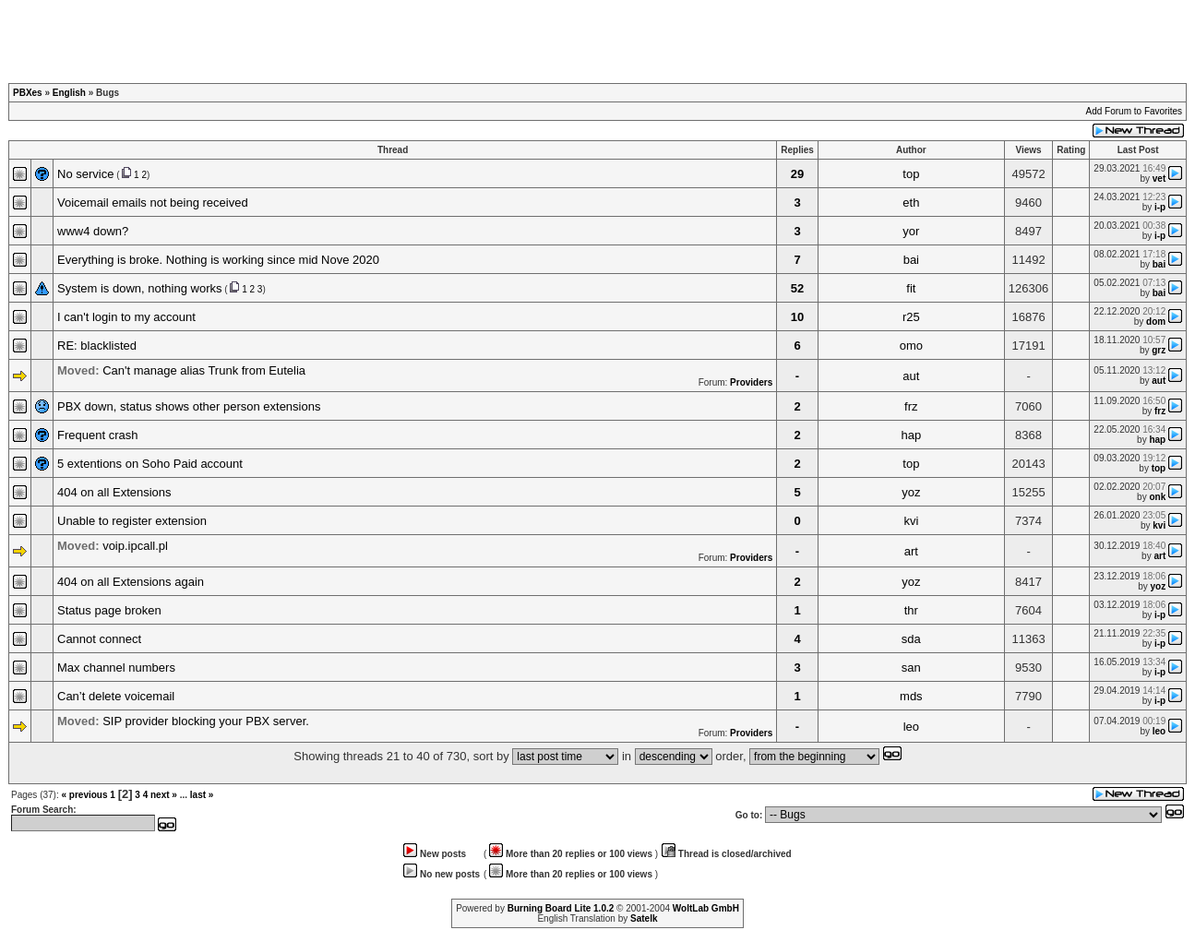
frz (910, 406)
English (69, 93)
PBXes (27, 93)
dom (1155, 321)
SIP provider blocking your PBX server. (205, 721)
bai (911, 260)
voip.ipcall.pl (135, 546)
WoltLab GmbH (706, 908)
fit (910, 288)
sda (911, 639)
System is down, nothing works (139, 288)
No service (85, 174)
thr (911, 610)
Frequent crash (97, 435)
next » (163, 795)
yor (910, 231)
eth (910, 202)
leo (911, 726)
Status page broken (109, 610)
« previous (84, 795)
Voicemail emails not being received (152, 202)
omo (911, 345)
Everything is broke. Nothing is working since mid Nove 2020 (218, 260)
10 (797, 317)
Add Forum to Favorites (1134, 111)
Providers (751, 382)
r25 (911, 317)
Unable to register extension (132, 521)
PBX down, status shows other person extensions (188, 406)
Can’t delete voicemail (115, 696)
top (910, 174)
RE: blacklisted (97, 345)
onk (1157, 497)
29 (797, 174)
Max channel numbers (116, 667)
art (911, 551)
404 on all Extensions (114, 492)
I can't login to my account (126, 317)
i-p (1159, 207)
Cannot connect (99, 639)
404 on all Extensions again (130, 582)
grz (1158, 350)
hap (911, 435)
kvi (910, 521)
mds (911, 696)
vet (1159, 178)
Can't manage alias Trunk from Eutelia (203, 370)
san (911, 667)
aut (910, 376)
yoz (911, 492)
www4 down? (92, 231)
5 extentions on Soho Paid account (150, 464)
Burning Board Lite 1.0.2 (561, 908)
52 (797, 288)
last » (202, 795)
